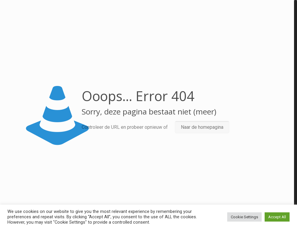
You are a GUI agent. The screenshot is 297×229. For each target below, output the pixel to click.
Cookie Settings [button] (244, 217)
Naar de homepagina (202, 127)
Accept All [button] (277, 217)
